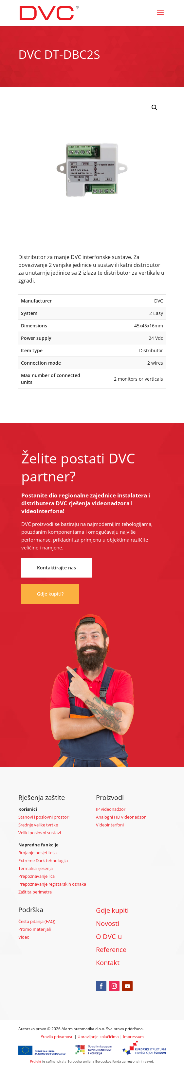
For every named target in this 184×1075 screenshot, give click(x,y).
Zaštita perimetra (35, 892)
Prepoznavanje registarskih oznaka (52, 884)
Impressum (133, 1036)
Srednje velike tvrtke (38, 825)
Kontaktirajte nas (56, 567)
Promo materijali (34, 929)
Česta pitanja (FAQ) (36, 921)
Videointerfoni (110, 825)
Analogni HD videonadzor (121, 817)
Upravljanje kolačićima (98, 1036)
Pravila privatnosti (57, 1036)
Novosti (107, 923)
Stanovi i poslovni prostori (43, 817)
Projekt (35, 1061)
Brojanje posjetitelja (37, 853)
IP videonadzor (110, 809)
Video (23, 937)
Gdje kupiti (112, 910)
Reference (111, 949)
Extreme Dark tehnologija (43, 860)
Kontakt (108, 962)
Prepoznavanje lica (36, 876)
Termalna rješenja (35, 868)
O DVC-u (109, 936)
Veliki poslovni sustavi (39, 833)
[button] (154, 107)
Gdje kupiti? (50, 594)
